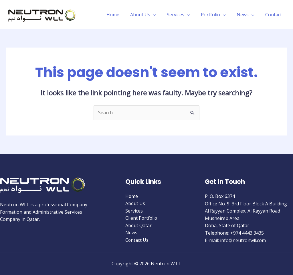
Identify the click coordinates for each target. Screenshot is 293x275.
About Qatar (138, 226)
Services (181, 14)
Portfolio (214, 14)
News (245, 14)
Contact (274, 14)
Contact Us (137, 240)
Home (122, 14)
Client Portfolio (141, 218)
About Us (148, 14)
